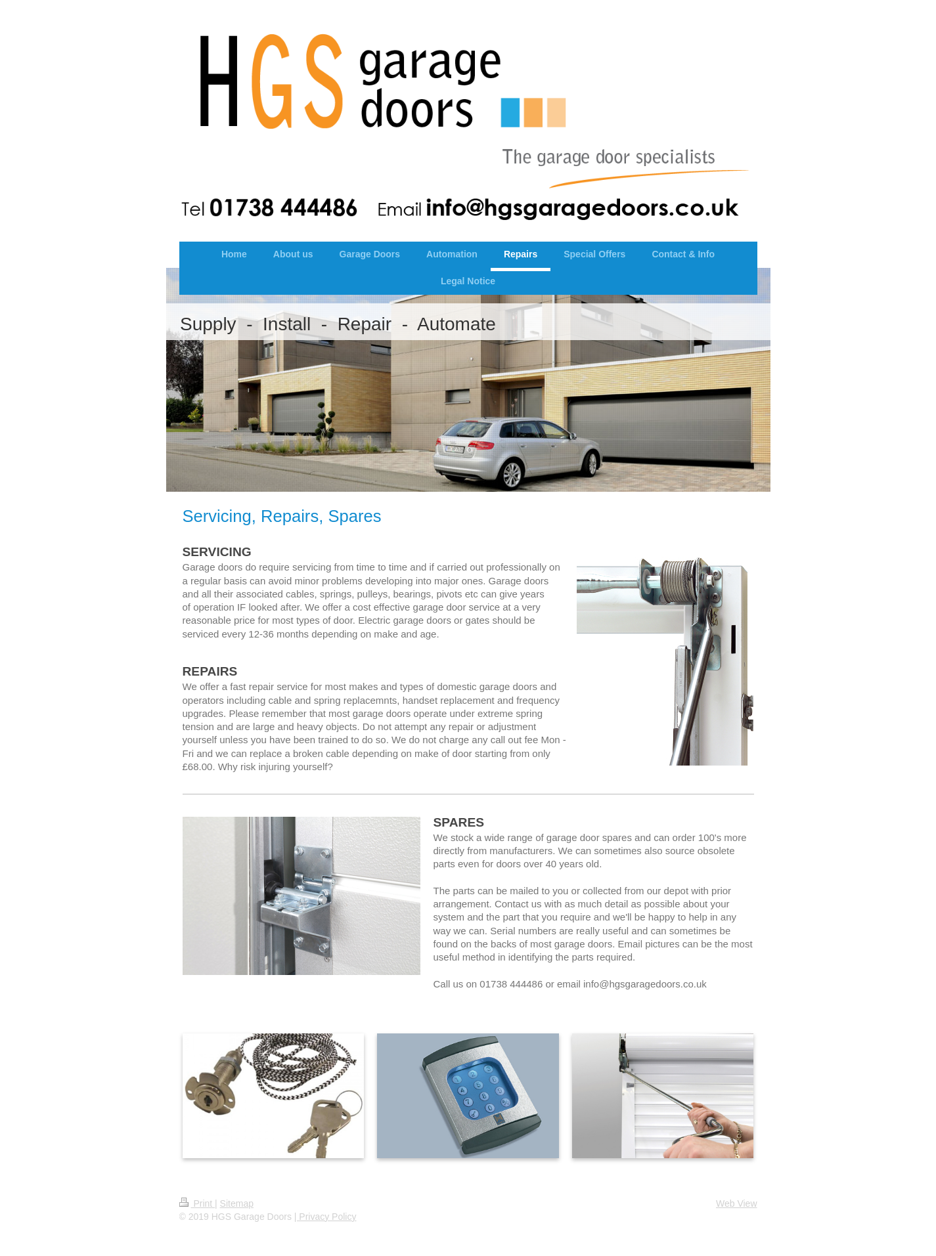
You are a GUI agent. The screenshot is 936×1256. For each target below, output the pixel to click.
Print (197, 1203)
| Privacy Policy (325, 1216)
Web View (736, 1203)
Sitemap (237, 1203)
